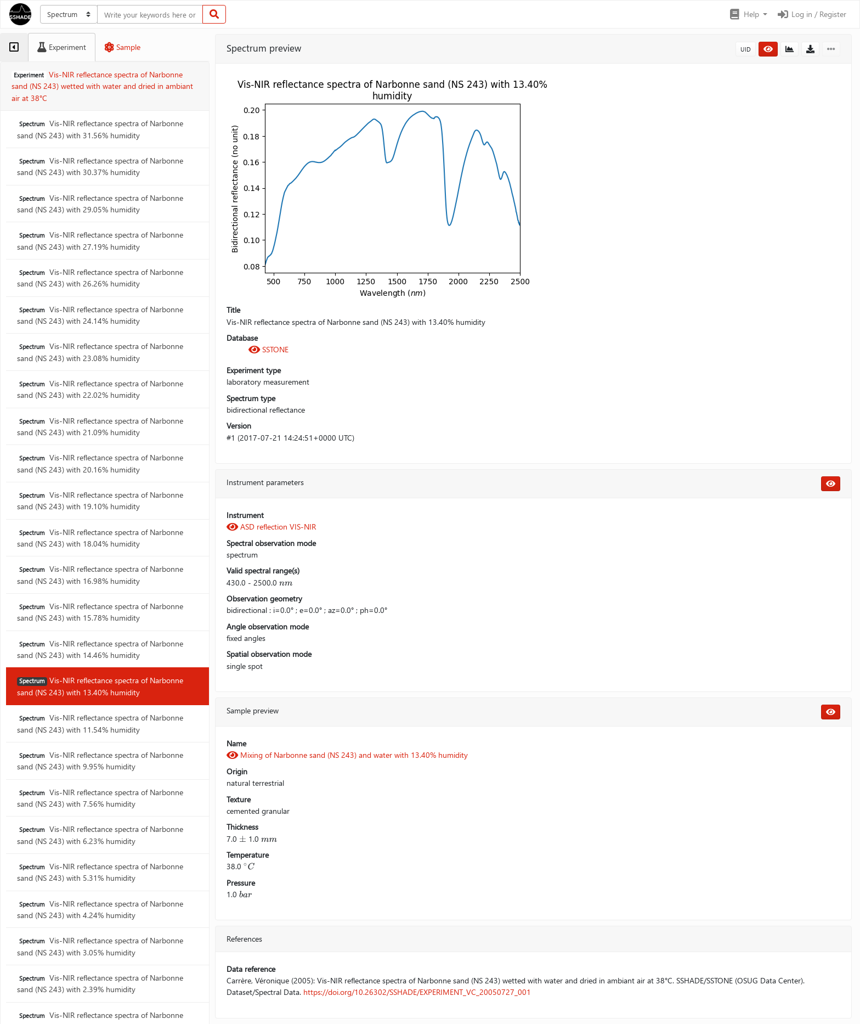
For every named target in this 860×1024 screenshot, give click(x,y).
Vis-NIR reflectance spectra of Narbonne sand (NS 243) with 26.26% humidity (100, 278)
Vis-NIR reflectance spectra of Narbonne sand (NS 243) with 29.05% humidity (100, 204)
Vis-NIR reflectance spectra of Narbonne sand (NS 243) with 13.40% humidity (100, 686)
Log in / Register (811, 14)
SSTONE (268, 349)
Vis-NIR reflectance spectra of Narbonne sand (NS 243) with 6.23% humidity (100, 835)
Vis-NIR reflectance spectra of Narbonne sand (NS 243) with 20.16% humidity (100, 463)
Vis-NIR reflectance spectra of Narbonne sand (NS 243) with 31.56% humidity (100, 129)
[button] (748, 14)
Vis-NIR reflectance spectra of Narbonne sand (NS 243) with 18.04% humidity (100, 538)
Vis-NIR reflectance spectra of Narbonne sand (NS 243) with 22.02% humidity (100, 389)
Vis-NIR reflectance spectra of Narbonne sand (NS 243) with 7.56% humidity (100, 798)
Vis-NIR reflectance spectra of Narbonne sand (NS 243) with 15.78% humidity (100, 612)
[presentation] (285, 582)
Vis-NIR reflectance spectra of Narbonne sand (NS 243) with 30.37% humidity (100, 166)
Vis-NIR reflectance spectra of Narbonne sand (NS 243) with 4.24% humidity (100, 909)
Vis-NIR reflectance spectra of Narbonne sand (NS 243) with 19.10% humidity (100, 500)
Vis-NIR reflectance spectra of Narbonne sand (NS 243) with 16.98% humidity (100, 575)
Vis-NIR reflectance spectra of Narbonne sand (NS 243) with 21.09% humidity (100, 426)
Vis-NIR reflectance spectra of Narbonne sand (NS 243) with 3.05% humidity (100, 946)
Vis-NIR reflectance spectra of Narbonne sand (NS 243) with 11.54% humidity (100, 723)
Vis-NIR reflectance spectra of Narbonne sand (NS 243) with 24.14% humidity (100, 315)
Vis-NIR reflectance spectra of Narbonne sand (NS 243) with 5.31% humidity (100, 872)
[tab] (14, 47)
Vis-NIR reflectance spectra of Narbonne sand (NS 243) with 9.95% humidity (100, 761)
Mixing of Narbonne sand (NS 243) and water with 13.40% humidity (347, 755)
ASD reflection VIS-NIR (271, 526)
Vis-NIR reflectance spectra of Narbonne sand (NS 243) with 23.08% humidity (100, 352)
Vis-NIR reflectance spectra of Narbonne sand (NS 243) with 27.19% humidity (100, 240)
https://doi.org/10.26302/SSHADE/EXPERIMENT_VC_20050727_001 (417, 992)
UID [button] (745, 49)
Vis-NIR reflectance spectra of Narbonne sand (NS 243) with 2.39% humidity (100, 983)
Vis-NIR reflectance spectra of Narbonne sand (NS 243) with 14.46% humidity (100, 649)
